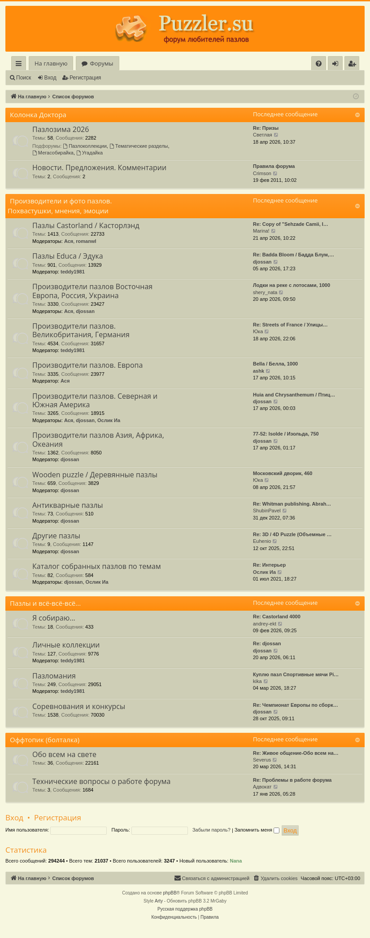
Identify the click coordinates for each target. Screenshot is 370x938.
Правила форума (274, 166)
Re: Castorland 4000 (276, 616)
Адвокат (262, 786)
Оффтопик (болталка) (44, 739)
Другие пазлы (56, 536)
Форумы (101, 63)
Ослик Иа (108, 420)
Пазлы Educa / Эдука (67, 256)
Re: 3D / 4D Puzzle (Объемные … (292, 534)
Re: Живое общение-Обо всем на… (296, 753)
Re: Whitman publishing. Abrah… (292, 503)
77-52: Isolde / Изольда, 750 (286, 433)
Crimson (262, 173)
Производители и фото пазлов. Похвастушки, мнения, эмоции (60, 205)
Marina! (261, 230)
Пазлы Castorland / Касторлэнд (85, 225)
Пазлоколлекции (85, 146)
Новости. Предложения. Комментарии (99, 167)
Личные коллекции (66, 645)
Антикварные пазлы (67, 505)
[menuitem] (319, 63)
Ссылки (20, 64)
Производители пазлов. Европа (87, 365)
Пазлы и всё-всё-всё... (45, 603)
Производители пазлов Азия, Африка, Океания (98, 439)
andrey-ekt (264, 623)
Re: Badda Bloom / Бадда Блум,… (293, 254)
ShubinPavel (267, 510)
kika (257, 681)
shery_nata (265, 292)
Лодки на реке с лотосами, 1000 (291, 285)
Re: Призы (266, 128)
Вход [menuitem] (337, 64)
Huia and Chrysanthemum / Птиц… (294, 394)
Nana (236, 860)
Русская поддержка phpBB (185, 909)
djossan (262, 261)
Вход (50, 78)
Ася (68, 241)
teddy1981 (73, 271)
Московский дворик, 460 (282, 473)
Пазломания (54, 676)
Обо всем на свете (64, 754)
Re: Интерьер (269, 565)
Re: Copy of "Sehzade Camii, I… (290, 224)
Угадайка (89, 152)
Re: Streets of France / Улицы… (290, 324)
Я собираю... (53, 618)
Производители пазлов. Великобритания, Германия (81, 330)
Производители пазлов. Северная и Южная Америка (94, 400)
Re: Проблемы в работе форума (292, 780)
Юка (258, 331)
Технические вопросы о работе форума (101, 781)
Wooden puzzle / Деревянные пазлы (94, 475)
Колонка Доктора (38, 114)
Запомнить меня (257, 829)
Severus (262, 759)
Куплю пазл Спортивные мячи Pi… (296, 674)
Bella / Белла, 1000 (275, 363)
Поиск (23, 78)
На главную (51, 63)
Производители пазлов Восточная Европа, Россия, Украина (92, 291)
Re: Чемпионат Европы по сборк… (295, 705)
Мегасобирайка (53, 152)
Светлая (262, 134)
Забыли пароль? (211, 829)
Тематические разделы (138, 146)
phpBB (170, 892)
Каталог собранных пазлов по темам (96, 566)
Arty (159, 900)
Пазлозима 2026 (60, 129)
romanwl (86, 241)
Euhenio (262, 541)
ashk (258, 371)
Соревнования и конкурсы (78, 706)
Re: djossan (267, 643)
